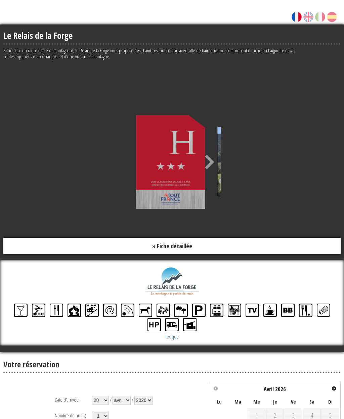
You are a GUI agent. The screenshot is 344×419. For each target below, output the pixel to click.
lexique (172, 336)
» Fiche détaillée (172, 246)
